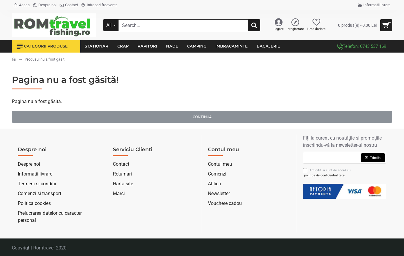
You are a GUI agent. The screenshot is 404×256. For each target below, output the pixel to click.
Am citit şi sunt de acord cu (327, 173)
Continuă (202, 117)
